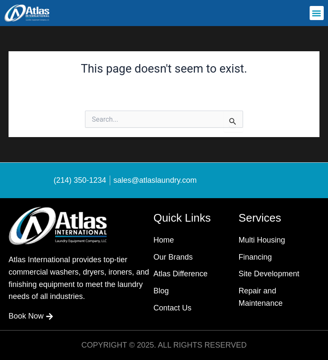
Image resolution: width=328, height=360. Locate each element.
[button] (317, 13)
